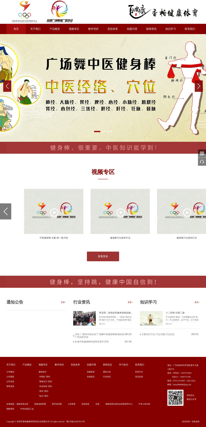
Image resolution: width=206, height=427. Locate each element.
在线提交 (91, 377)
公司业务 (10, 381)
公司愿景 (10, 377)
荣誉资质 (10, 386)
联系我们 (190, 28)
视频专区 (74, 28)
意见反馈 (139, 377)
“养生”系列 (43, 391)
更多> (63, 302)
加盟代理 (132, 28)
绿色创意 (85, 404)
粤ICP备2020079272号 (75, 421)
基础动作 (42, 372)
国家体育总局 (22, 404)
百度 (97, 404)
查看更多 (103, 256)
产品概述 (55, 28)
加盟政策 (91, 372)
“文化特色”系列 (45, 386)
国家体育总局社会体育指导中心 (118, 404)
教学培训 (93, 28)
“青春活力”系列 (45, 381)
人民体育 (71, 404)
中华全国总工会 (27, 409)
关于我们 (35, 28)
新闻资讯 (151, 28)
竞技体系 (113, 28)
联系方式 (139, 372)
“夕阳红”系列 (44, 377)
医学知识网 (57, 404)
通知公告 (107, 372)
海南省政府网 (40, 404)
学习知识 (123, 364)
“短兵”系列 (43, 396)
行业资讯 (107, 377)
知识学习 (170, 28)
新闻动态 (107, 364)
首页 (16, 28)
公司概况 (10, 372)
